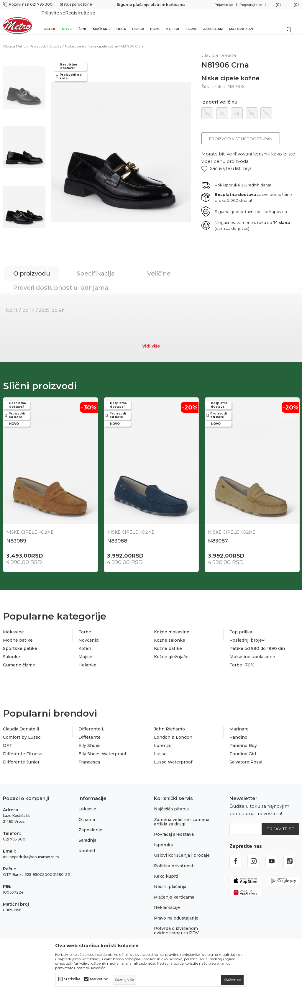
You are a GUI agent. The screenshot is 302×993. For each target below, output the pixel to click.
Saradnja (87, 834)
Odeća (138, 21)
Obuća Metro (14, 39)
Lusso (160, 748)
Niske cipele (74, 39)
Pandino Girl (242, 748)
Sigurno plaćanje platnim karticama (151, 4)
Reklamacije (167, 901)
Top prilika (240, 626)
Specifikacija (96, 267)
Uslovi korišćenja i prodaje (182, 849)
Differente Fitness (22, 748)
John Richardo (169, 723)
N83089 (16, 534)
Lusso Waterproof (173, 756)
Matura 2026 (242, 21)
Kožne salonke (169, 634)
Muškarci (102, 21)
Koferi (172, 21)
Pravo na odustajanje (176, 912)
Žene (82, 21)
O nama (86, 813)
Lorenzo (163, 739)
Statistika (72, 979)
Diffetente (89, 731)
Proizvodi (37, 39)
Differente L (91, 723)
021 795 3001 (15, 833)
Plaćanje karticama (174, 891)
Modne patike (18, 634)
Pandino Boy (243, 739)
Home (155, 21)
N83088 (117, 534)
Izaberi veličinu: (220, 95)
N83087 (218, 534)
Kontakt (87, 845)
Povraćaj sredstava (174, 828)
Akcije (50, 21)
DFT (7, 739)
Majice (85, 650)
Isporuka (163, 839)
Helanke (87, 659)
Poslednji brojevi (247, 634)
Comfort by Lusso (22, 731)
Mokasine (13, 626)
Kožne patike (168, 642)
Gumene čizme (19, 659)
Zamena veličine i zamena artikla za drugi (181, 816)
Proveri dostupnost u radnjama (60, 281)
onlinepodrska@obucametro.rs (31, 851)
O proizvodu (31, 267)
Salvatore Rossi (245, 756)
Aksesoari (213, 21)
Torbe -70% (242, 659)
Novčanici (88, 634)
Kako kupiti (166, 870)
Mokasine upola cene (252, 650)
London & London (173, 731)
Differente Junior (21, 756)
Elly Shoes (89, 739)
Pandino (238, 731)
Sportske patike (20, 642)
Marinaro (239, 723)
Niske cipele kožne (103, 39)
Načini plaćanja (170, 881)
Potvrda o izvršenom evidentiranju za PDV (176, 925)
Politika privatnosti (174, 860)
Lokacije (87, 803)
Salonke (11, 650)
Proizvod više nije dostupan (240, 132)
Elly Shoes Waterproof (102, 748)
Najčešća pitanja (171, 803)
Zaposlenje (90, 824)
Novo (67, 21)
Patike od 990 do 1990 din (257, 642)
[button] (226, 162)
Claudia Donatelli (21, 723)
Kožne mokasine (171, 626)
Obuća (55, 39)
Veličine (159, 267)
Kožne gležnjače (171, 650)
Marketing (99, 979)
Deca (121, 21)
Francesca (89, 756)
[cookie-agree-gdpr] (232, 980)
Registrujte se (250, 5)
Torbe (191, 21)
